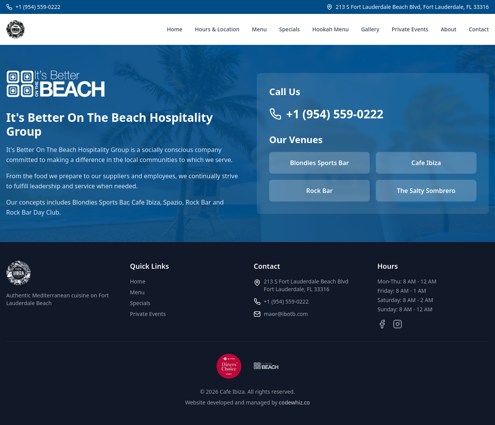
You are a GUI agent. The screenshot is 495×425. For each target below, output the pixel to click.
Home (174, 29)
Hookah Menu (330, 29)
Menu (259, 29)
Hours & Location (217, 29)
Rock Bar (319, 190)
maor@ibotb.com (286, 313)
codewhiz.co (294, 402)
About (449, 29)
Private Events (410, 29)
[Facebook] (382, 324)
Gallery (370, 29)
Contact (479, 29)
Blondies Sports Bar (319, 163)
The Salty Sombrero (426, 190)
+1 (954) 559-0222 (286, 301)
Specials (289, 29)
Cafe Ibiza (426, 163)
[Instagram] (397, 324)
